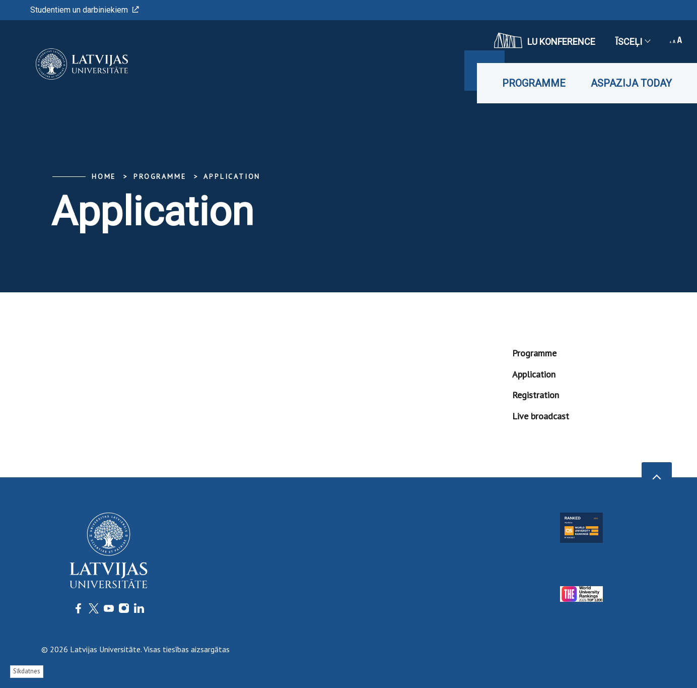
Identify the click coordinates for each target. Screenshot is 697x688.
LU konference (544, 40)
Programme (534, 83)
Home (104, 176)
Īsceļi (632, 41)
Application (231, 176)
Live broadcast (540, 416)
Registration (535, 395)
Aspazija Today (631, 83)
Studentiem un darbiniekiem (84, 10)
